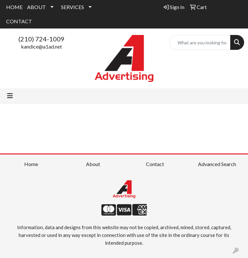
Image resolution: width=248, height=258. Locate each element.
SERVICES (72, 7)
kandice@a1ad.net (41, 46)
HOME (14, 7)
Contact (155, 164)
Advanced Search (217, 164)
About (93, 164)
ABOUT (36, 7)
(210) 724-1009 (41, 39)
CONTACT (19, 21)
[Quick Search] (200, 42)
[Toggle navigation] (10, 95)
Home (31, 164)
